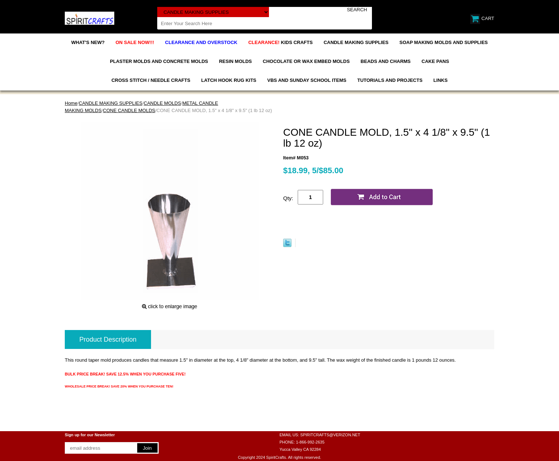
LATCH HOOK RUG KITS (228, 80)
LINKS (440, 80)
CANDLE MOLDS (162, 103)
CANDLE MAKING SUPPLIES (356, 42)
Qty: (288, 198)
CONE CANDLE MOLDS (129, 110)
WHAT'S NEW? (88, 42)
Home (71, 103)
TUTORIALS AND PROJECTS (390, 80)
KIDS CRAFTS (280, 42)
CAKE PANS (435, 61)
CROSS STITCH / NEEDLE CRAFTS (150, 80)
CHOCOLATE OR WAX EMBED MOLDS (306, 61)
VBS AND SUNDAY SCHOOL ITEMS (306, 80)
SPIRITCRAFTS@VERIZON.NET (330, 435)
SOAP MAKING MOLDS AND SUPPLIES (444, 42)
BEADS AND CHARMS (386, 61)
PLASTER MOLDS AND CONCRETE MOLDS (159, 61)
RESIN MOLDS (235, 61)
